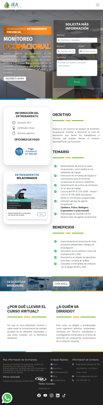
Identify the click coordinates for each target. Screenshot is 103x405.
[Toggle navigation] (97, 5)
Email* (82, 46)
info (41, 214)
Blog (55, 376)
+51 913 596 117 (83, 380)
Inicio (55, 364)
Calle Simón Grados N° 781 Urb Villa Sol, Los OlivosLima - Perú (88, 368)
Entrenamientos (60, 372)
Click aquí (61, 284)
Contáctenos (59, 380)
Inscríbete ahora (15, 78)
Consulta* (61, 57)
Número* (61, 46)
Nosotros (57, 368)
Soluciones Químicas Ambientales (18, 381)
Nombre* (61, 35)
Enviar (77, 82)
